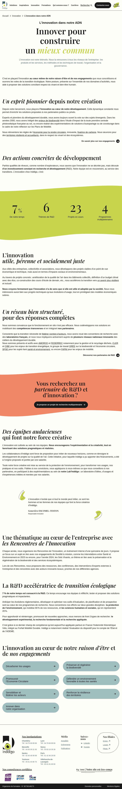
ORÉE (72, 346)
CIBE (7, 346)
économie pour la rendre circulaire (49, 132)
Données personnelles (93, 786)
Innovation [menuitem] (35, 5)
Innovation (16, 16)
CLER (115, 343)
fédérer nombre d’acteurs (54, 334)
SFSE (5, 349)
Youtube (85, 747)
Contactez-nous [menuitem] (103, 5)
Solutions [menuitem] (13, 5)
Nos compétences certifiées (17, 769)
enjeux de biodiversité (49, 120)
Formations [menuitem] (46, 5)
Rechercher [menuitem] (85, 5)
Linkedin (85, 743)
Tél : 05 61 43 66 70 (31, 760)
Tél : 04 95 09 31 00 (31, 748)
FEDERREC (57, 343)
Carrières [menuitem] (75, 5)
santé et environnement (39, 349)
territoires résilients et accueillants (22, 135)
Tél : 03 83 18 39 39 (50, 748)
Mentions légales (113, 786)
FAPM (64, 349)
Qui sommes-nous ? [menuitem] (61, 5)
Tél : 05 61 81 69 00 (50, 761)
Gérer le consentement (8, 746)
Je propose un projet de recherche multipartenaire (59, 405)
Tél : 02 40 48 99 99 (31, 754)
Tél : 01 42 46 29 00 (50, 754)
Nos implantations (32, 736)
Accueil (5, 16)
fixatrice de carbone (86, 132)
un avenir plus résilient (108, 280)
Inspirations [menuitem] (24, 5)
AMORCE (43, 343)
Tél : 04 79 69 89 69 (31, 742)
